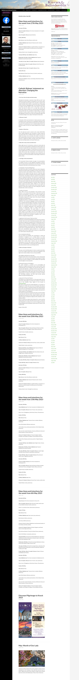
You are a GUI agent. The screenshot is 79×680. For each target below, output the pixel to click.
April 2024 (53, 227)
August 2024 (53, 219)
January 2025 (53, 209)
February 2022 (53, 278)
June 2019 (53, 340)
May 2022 (53, 272)
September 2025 (54, 193)
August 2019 (53, 336)
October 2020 (53, 310)
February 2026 (53, 183)
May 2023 (53, 249)
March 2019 (53, 346)
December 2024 (54, 211)
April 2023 (53, 251)
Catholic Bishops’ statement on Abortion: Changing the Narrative (31, 90)
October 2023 (53, 239)
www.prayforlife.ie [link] (22, 283)
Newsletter (28, 10)
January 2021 (53, 304)
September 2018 (54, 358)
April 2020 (53, 320)
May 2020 (53, 318)
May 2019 (53, 342)
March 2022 (53, 276)
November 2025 (54, 189)
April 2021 (53, 298)
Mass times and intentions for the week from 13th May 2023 (31, 398)
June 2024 (53, 223)
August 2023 (53, 243)
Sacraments (34, 10)
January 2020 (53, 326)
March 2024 (53, 229)
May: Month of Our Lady (28, 645)
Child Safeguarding (51, 10)
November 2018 (54, 354)
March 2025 (53, 205)
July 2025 (52, 197)
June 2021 (53, 294)
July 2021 (52, 292)
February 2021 (53, 302)
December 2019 (54, 328)
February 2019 (53, 348)
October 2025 (53, 191)
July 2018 (52, 362)
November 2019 (54, 330)
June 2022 (53, 270)
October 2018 (53, 356)
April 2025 (53, 203)
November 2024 (54, 213)
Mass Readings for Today (42, 10)
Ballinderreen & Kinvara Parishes (9, 10)
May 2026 (53, 177)
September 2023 (54, 241)
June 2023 (53, 247)
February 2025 (53, 207)
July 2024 (52, 221)
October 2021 (53, 286)
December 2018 (54, 352)
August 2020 (53, 314)
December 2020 (54, 306)
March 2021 (53, 300)
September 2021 (54, 288)
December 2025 (54, 187)
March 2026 (53, 181)
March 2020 (53, 322)
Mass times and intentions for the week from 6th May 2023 (31, 492)
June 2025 (53, 199)
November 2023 (54, 237)
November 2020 (54, 308)
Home (24, 10)
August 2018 (53, 360)
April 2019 (53, 344)
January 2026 (53, 185)
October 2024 (53, 215)
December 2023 (54, 235)
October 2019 (53, 332)
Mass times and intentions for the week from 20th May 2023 (31, 315)
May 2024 (53, 225)
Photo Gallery (64, 10)
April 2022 (53, 274)
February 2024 (53, 231)
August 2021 (53, 290)
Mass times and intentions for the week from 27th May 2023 (31, 22)
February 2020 (53, 324)
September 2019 (54, 334)
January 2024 (53, 233)
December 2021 (54, 282)
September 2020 (54, 312)
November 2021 (54, 284)
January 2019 (53, 350)
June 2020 (53, 316)
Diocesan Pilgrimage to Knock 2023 (31, 596)
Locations (57, 10)
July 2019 (52, 338)
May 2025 (53, 201)
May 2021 (53, 296)
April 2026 (53, 179)
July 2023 (52, 245)
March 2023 (53, 253)
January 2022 (53, 280)
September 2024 (54, 217)
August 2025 (53, 195)
